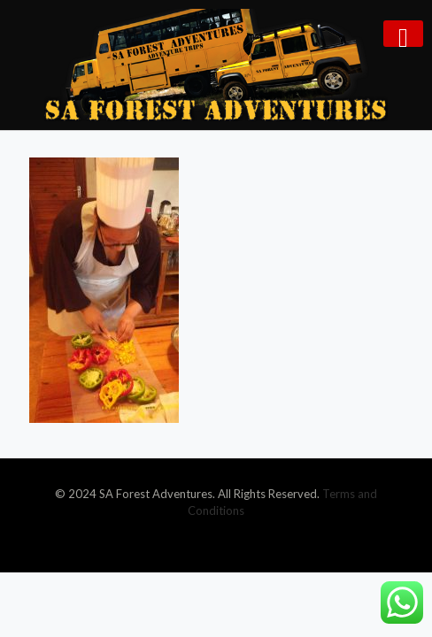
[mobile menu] (403, 33)
